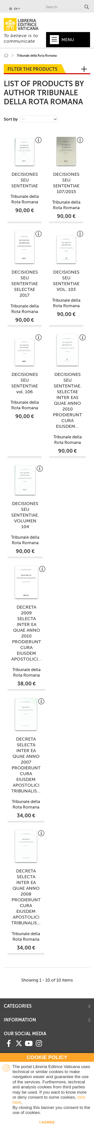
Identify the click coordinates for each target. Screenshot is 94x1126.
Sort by (11, 119)
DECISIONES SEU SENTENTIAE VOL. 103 (66, 280)
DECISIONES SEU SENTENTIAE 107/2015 (66, 183)
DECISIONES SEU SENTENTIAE (24, 180)
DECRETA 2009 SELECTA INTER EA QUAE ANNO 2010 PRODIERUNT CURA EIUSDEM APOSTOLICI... (26, 633)
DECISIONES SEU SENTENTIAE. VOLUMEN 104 (25, 515)
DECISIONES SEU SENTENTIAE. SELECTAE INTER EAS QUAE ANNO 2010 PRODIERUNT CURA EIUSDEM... (67, 400)
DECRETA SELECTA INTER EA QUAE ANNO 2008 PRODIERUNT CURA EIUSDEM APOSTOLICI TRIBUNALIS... (26, 897)
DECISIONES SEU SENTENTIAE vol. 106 (24, 383)
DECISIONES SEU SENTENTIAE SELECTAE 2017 (24, 283)
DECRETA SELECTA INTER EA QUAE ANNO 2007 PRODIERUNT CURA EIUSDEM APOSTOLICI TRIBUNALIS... (26, 765)
